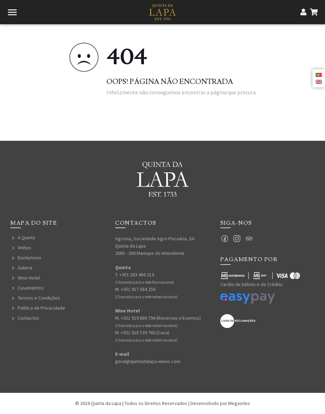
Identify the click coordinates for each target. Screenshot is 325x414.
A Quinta (26, 237)
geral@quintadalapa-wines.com (147, 361)
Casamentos (31, 288)
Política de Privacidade (41, 308)
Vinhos (24, 247)
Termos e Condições (39, 298)
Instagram (236, 238)
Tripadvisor (249, 238)
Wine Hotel (29, 278)
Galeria (25, 268)
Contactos (28, 318)
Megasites (239, 403)
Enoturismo (29, 258)
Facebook (224, 238)
